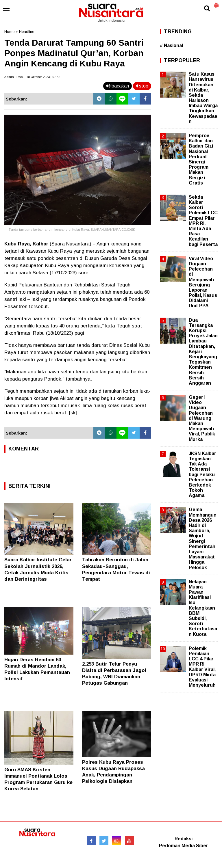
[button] (216, 3)
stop (142, 85)
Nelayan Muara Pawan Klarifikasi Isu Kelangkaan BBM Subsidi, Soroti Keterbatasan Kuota (203, 608)
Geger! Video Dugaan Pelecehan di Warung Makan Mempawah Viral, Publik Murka (202, 418)
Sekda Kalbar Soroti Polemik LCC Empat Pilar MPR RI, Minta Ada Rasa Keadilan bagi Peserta (203, 221)
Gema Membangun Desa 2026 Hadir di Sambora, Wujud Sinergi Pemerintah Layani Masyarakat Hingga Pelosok (203, 538)
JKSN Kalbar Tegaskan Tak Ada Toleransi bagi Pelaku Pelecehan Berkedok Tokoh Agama (202, 474)
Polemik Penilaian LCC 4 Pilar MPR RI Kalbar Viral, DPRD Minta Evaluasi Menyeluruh (202, 667)
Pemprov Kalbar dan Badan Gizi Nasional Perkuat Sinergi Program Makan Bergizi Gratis (201, 159)
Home (9, 31)
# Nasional (171, 45)
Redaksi (184, 838)
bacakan (117, 85)
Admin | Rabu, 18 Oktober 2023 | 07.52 (32, 77)
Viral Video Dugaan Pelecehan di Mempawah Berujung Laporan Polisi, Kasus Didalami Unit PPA (203, 282)
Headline (26, 31)
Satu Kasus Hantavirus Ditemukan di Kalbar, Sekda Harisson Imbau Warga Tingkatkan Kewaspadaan (203, 98)
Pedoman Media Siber (183, 845)
